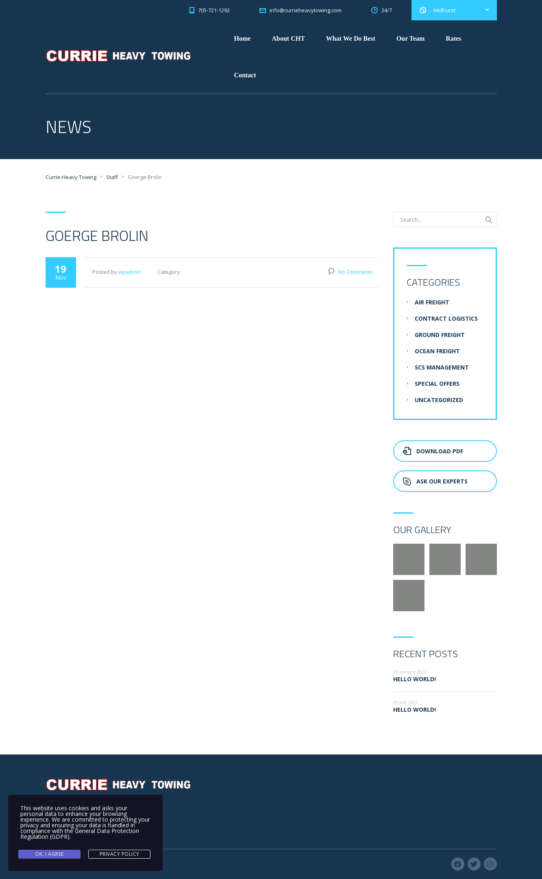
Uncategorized (439, 400)
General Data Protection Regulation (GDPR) (79, 833)
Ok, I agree (49, 854)
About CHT (288, 38)
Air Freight (432, 302)
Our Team (410, 38)
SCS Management (442, 367)
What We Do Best (350, 38)
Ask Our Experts (435, 481)
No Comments (355, 272)
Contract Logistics (446, 318)
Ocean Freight (437, 351)
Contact (245, 75)
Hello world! (414, 679)
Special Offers (437, 383)
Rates (453, 38)
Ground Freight (440, 335)
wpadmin (129, 272)
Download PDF (433, 451)
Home (242, 38)
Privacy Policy (119, 854)
